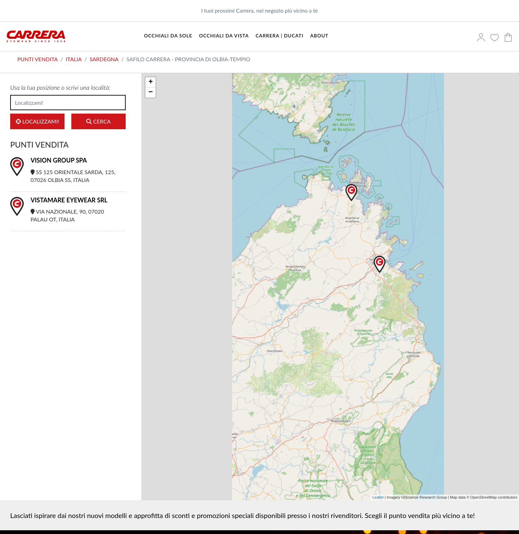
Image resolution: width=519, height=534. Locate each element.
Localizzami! (37, 121)
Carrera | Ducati (280, 35)
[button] (351, 192)
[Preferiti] (496, 38)
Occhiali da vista (224, 35)
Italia (74, 59)
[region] (330, 286)
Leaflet (377, 497)
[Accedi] (482, 38)
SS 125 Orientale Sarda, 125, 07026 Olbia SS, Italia (73, 176)
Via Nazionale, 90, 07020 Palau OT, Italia (67, 215)
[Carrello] (510, 38)
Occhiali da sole (168, 35)
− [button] (150, 92)
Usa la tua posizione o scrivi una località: (60, 87)
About (319, 35)
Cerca (98, 121)
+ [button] (150, 82)
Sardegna (104, 59)
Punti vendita (37, 59)
